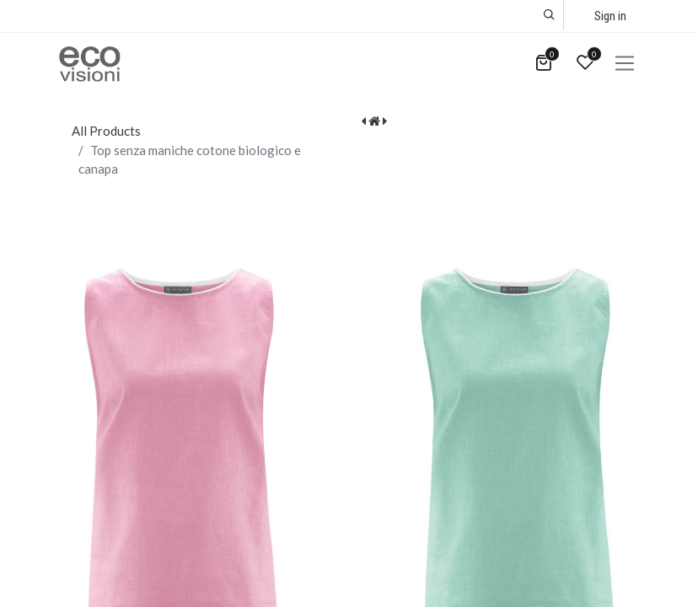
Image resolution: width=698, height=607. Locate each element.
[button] (549, 15)
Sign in (610, 16)
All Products (106, 130)
